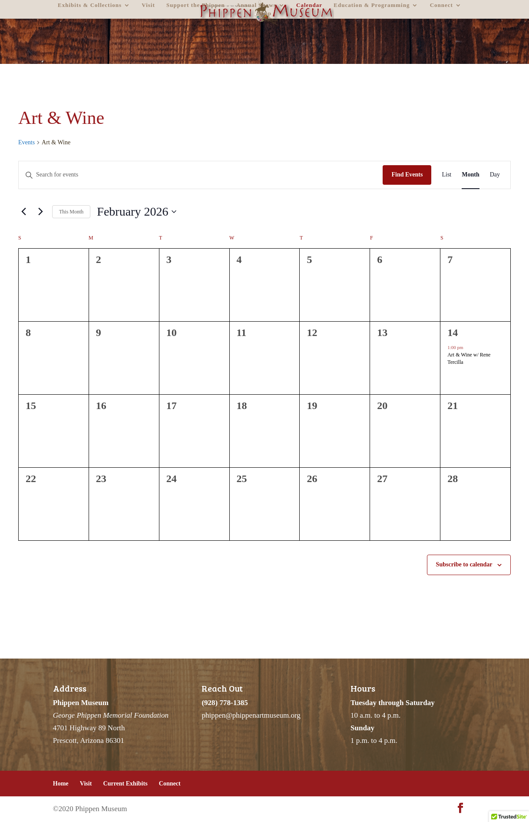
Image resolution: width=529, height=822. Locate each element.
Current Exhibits (125, 783)
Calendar (309, 5)
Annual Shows (256, 5)
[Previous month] (23, 211)
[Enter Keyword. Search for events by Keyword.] (201, 175)
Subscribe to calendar (464, 564)
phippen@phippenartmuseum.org (251, 715)
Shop (264, 13)
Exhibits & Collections (90, 5)
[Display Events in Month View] (470, 175)
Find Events (407, 174)
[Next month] (40, 211)
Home (61, 783)
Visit (148, 5)
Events (26, 142)
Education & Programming (372, 5)
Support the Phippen (195, 5)
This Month (71, 212)
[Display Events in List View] (446, 175)
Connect (441, 5)
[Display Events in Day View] (495, 175)
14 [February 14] (452, 332)
